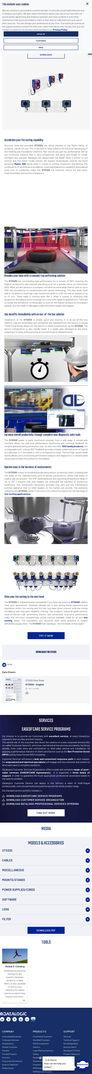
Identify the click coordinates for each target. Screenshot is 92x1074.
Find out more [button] (46, 812)
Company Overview (10, 1040)
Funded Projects (9, 1054)
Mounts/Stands (13, 880)
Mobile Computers (41, 1043)
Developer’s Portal (71, 1050)
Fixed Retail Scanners (42, 1036)
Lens (5, 909)
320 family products (72, 446)
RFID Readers (39, 1068)
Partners (6, 1057)
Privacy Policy (60, 29)
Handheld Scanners (41, 1040)
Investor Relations (10, 1064)
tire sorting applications (17, 494)
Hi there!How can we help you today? (55, 1063)
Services (67, 1036)
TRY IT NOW (46, 635)
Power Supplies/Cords (18, 889)
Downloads (46, 54)
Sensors (36, 1047)
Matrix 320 (20, 163)
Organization (8, 1043)
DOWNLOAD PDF (46, 930)
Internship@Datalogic (11, 1036)
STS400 (75, 602)
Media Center (8, 1068)
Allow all (41, 34)
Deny (41, 47)
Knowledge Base (70, 1043)
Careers (5, 1050)
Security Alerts (70, 1047)
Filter (6, 919)
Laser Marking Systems (43, 1050)
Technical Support (71, 1040)
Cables (7, 860)
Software (9, 899)
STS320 (7, 850)
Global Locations (9, 1047)
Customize (41, 40)
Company (8, 1031)
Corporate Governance (12, 1061)
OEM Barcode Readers (42, 1071)
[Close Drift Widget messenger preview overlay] (40, 1058)
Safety (36, 1054)
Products (39, 1031)
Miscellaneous (13, 870)
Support (69, 1031)
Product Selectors (71, 1054)
